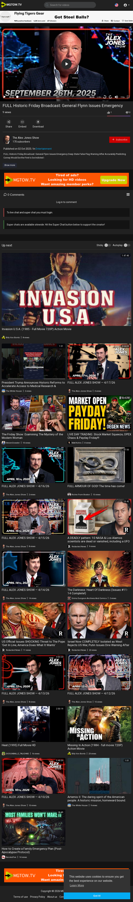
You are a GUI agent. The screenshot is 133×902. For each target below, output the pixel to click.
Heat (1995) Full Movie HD (19, 745)
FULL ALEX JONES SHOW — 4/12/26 (91, 693)
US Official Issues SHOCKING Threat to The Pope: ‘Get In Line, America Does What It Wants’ (33, 643)
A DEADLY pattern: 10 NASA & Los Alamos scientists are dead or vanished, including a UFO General (99, 541)
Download (39, 124)
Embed (23, 124)
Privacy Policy (37, 896)
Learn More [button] (77, 885)
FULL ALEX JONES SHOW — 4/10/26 (25, 797)
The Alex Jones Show (26, 137)
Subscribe (119, 139)
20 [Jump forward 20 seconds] (110, 97)
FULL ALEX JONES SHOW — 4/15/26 (25, 538)
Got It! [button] (97, 895)
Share (9, 124)
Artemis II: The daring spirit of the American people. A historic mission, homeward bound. (97, 798)
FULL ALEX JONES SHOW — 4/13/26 (25, 693)
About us (52, 896)
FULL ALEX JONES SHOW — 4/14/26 (25, 590)
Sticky (100, 245)
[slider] (51, 96)
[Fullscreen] (128, 97)
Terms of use (20, 896)
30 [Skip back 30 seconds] (104, 97)
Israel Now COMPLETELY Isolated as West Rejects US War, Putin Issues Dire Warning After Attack (98, 645)
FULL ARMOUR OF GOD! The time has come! (96, 486)
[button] (116, 5)
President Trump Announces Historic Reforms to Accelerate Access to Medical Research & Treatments (33, 386)
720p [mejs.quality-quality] (123, 97)
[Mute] (116, 97)
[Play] (4, 97)
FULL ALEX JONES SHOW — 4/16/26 (25, 486)
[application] (66, 63)
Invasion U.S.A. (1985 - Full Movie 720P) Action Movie (36, 329)
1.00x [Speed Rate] (99, 97)
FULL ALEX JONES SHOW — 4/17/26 (91, 382)
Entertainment (44, 148)
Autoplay (118, 245)
